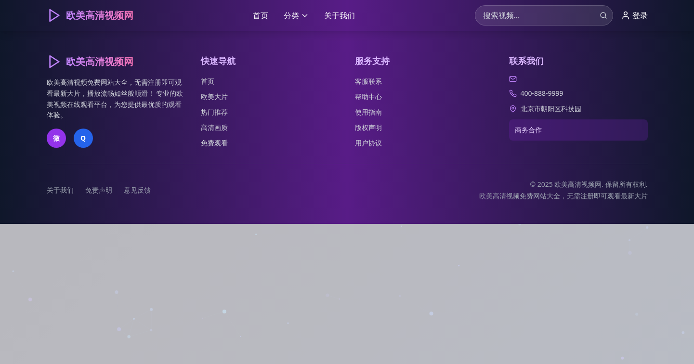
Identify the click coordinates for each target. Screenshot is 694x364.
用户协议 (368, 142)
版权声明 (368, 127)
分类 (296, 15)
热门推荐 (214, 112)
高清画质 (214, 127)
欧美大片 (214, 96)
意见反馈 (137, 190)
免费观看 (214, 142)
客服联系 (368, 81)
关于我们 (339, 15)
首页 (260, 15)
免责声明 (98, 190)
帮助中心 (368, 96)
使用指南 (368, 112)
